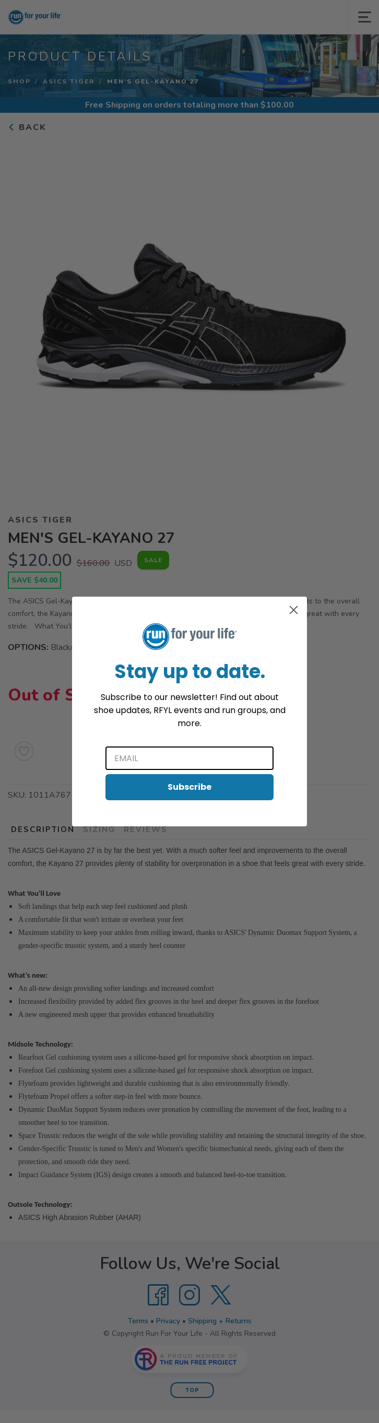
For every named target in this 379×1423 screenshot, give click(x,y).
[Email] (189, 758)
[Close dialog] (294, 610)
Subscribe (189, 787)
